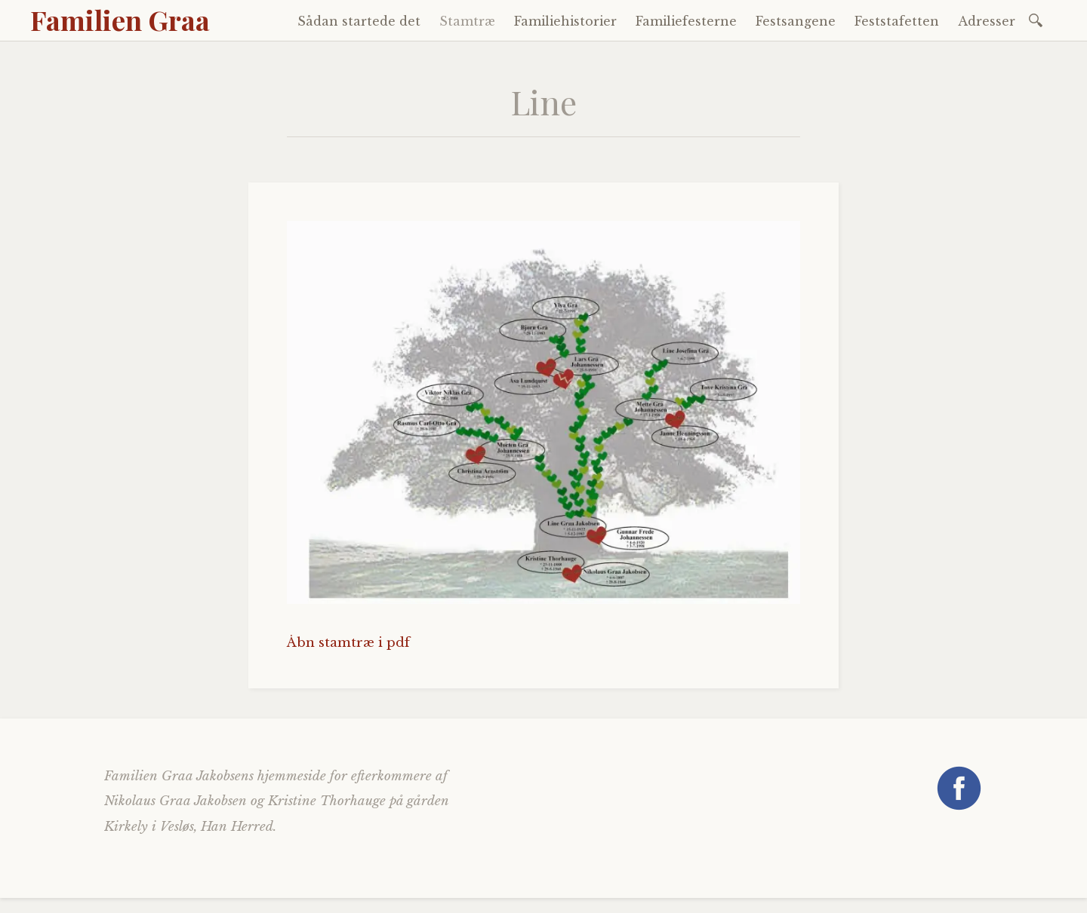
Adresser (986, 21)
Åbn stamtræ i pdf (348, 643)
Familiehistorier (565, 21)
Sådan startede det (358, 21)
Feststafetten (897, 21)
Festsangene (796, 21)
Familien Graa (120, 20)
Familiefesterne (686, 21)
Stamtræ (467, 21)
